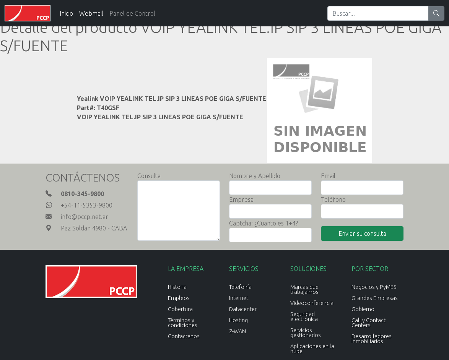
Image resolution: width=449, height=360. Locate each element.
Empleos (179, 298)
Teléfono (333, 199)
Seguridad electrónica (304, 316)
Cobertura (180, 309)
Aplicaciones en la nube (312, 348)
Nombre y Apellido (254, 175)
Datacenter (243, 309)
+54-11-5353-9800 (86, 205)
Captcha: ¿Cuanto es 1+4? (263, 223)
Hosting (238, 320)
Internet (238, 298)
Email (328, 175)
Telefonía (240, 287)
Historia (177, 287)
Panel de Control (132, 13)
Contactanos (184, 336)
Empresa (241, 199)
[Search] (378, 13)
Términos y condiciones (182, 322)
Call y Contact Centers (368, 322)
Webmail (91, 13)
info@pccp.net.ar (84, 216)
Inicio (66, 13)
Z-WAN (237, 331)
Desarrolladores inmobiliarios (371, 338)
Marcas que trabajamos (304, 289)
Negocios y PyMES (374, 287)
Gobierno (362, 309)
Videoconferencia (311, 303)
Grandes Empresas (374, 298)
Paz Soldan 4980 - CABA (94, 228)
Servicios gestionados (305, 332)
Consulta (149, 175)
